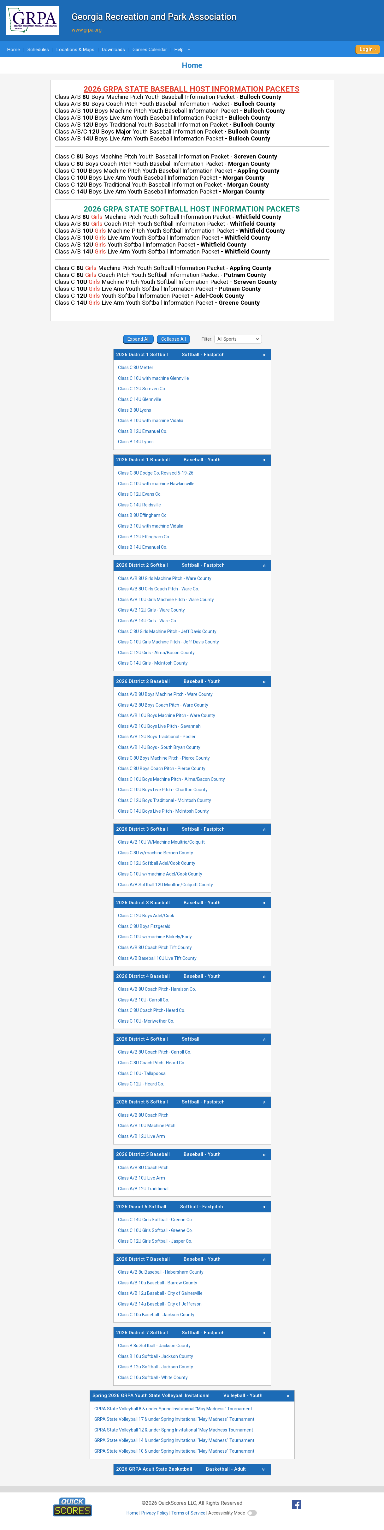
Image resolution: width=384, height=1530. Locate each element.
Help (183, 49)
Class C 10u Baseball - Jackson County (156, 1314)
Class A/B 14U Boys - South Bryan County (159, 747)
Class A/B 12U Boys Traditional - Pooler (157, 736)
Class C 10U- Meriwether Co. (146, 1021)
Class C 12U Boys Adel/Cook (146, 915)
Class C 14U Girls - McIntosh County (153, 663)
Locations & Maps (75, 49)
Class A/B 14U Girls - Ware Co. (147, 620)
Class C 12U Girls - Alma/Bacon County (156, 652)
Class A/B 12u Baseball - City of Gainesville (160, 1293)
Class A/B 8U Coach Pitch (143, 1115)
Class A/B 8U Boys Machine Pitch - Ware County (165, 694)
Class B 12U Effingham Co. (144, 536)
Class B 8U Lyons (134, 410)
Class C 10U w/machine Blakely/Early (155, 936)
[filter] (238, 339)
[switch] (252, 1513)
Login (366, 49)
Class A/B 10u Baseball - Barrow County (157, 1282)
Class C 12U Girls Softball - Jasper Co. (155, 1241)
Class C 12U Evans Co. (140, 494)
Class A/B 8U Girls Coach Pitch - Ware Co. (158, 588)
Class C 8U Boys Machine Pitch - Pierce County (164, 758)
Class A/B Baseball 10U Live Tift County (157, 958)
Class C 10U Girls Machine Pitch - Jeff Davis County (168, 641)
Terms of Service (188, 1512)
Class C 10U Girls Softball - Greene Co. (155, 1230)
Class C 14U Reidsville (139, 504)
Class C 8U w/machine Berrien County (155, 852)
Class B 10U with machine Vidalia (150, 420)
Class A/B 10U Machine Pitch (146, 1125)
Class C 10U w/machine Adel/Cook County (160, 873)
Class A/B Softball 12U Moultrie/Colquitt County (165, 884)
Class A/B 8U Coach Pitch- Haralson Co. (157, 989)
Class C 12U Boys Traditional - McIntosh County (164, 800)
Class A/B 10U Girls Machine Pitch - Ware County (166, 599)
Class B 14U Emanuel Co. (142, 547)
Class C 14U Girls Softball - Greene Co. (155, 1219)
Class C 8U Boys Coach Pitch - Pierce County (161, 768)
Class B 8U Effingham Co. (143, 515)
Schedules (38, 49)
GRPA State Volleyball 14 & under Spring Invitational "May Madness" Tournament (174, 1440)
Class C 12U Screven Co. (142, 388)
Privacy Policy (154, 1512)
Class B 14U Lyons (136, 441)
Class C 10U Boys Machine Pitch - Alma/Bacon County (171, 779)
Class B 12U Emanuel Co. (142, 431)
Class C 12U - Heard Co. (141, 1083)
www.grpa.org (87, 30)
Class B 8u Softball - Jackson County (154, 1345)
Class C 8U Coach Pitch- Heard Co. (151, 1010)
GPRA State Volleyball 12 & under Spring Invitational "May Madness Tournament (173, 1429)
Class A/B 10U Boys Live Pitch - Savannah (159, 726)
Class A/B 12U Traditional (143, 1188)
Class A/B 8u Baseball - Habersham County (161, 1272)
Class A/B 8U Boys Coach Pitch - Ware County (163, 705)
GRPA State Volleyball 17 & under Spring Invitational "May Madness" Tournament (174, 1419)
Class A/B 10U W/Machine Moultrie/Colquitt (161, 842)
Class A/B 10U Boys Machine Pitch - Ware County (166, 715)
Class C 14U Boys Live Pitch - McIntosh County (163, 811)
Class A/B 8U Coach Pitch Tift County (155, 947)
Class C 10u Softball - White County (153, 1377)
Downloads (113, 49)
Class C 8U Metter (135, 367)
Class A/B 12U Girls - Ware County (151, 610)
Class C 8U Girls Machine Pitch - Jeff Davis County (167, 631)
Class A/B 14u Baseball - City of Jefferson (160, 1303)
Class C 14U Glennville (139, 399)
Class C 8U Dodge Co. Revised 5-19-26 (155, 472)
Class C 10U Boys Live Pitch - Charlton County (163, 789)
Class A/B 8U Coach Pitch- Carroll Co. (154, 1052)
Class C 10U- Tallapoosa (142, 1073)
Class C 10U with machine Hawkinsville (156, 483)
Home (13, 49)
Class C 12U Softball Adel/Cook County (156, 863)
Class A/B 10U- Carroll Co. (143, 999)
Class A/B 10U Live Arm (141, 1177)
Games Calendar (150, 49)
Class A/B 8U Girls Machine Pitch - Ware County (164, 578)
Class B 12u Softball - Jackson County (155, 1366)
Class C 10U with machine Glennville (153, 378)
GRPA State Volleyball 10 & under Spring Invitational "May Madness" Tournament (174, 1451)
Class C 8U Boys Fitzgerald (144, 926)
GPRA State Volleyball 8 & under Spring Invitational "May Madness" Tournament (173, 1408)
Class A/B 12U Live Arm (141, 1136)
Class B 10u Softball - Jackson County (155, 1356)
